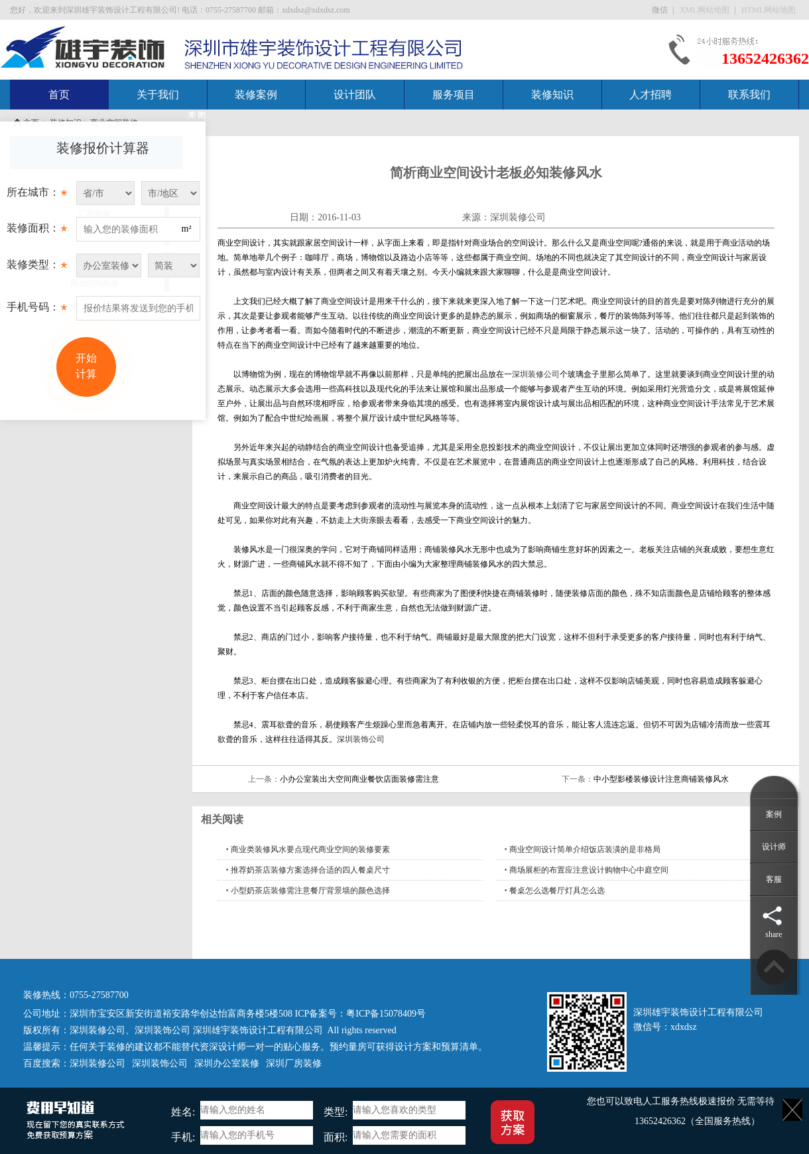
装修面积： (37, 231)
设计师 (774, 846)
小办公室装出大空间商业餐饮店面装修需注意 (359, 779)
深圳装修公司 (518, 217)
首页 (59, 94)
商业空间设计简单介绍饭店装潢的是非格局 (584, 849)
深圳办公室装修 (226, 1063)
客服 (774, 879)
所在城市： (37, 195)
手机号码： (37, 310)
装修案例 (256, 94)
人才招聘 (650, 94)
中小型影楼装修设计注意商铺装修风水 (661, 779)
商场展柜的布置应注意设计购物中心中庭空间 (588, 870)
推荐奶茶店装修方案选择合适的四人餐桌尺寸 (310, 870)
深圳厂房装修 (294, 1063)
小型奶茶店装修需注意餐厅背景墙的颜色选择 (310, 890)
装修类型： (37, 268)
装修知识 (552, 94)
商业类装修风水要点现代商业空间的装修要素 (310, 849)
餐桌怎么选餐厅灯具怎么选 (557, 890)
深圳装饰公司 (361, 739)
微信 (661, 10)
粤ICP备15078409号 (386, 1014)
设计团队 (355, 94)
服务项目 (453, 94)
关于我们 (158, 94)
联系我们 (749, 94)
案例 (774, 814)
